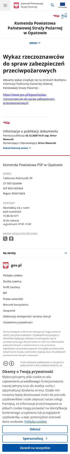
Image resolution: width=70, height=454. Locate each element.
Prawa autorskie (13, 299)
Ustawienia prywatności (18, 322)
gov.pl (12, 265)
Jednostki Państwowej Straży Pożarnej (32, 5)
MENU (35, 43)
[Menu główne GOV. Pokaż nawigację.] (5, 5)
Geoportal (9, 310)
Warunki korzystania (15, 304)
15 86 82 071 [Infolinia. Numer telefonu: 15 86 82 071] (11, 215)
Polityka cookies (12, 275)
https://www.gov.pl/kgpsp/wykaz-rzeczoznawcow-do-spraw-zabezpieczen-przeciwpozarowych (29, 99)
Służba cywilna (12, 281)
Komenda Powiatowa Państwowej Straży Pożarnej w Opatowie (35, 27)
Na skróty (9, 253)
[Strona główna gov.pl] (17, 6)
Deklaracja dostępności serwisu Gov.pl (27, 316)
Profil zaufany (11, 287)
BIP (5, 293)
